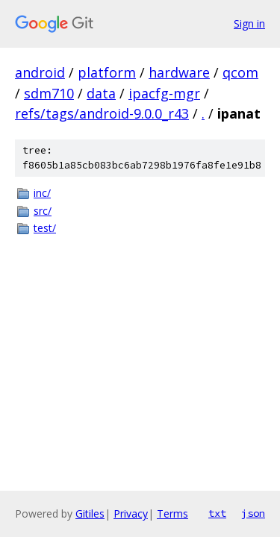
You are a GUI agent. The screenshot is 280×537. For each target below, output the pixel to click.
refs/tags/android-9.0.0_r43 (102, 113)
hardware (179, 72)
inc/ (42, 193)
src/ (43, 211)
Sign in (249, 23)
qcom (240, 72)
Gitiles (90, 513)
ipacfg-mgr (164, 93)
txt (217, 513)
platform (107, 72)
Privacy (130, 513)
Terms (172, 513)
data (101, 93)
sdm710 (49, 93)
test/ (45, 228)
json (253, 513)
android (40, 72)
